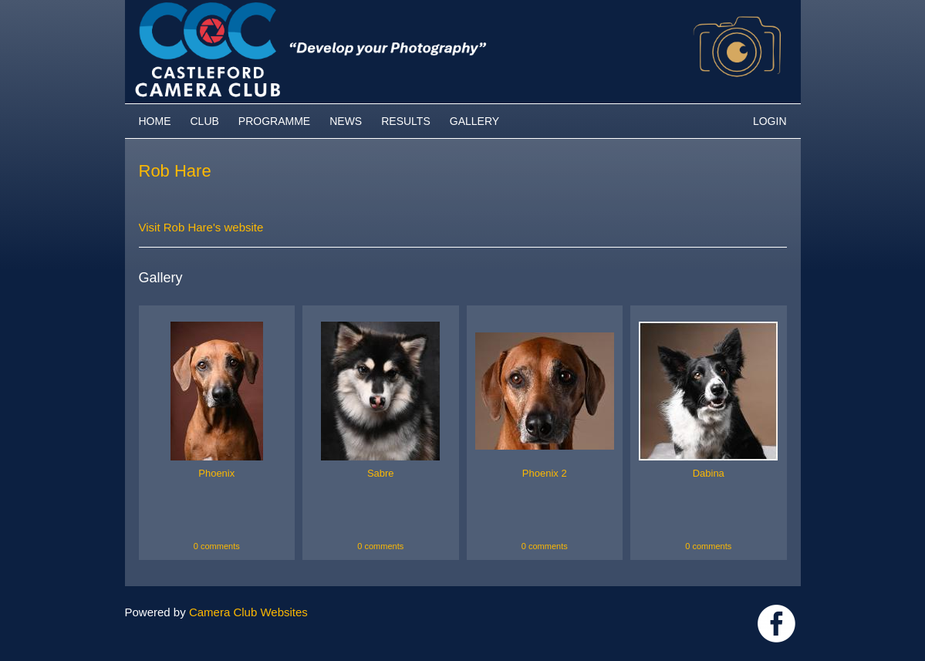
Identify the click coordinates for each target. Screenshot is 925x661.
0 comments (217, 546)
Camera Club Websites (248, 612)
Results (405, 121)
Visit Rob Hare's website (201, 227)
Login (770, 121)
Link (776, 623)
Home (155, 121)
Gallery (474, 121)
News (345, 121)
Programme (274, 121)
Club (205, 121)
